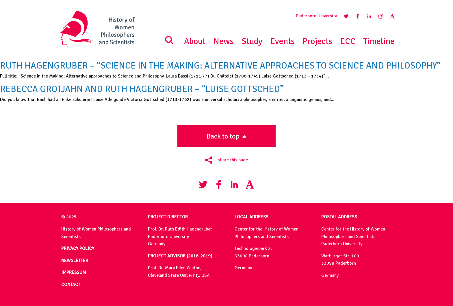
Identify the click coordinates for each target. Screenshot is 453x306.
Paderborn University (316, 16)
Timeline (379, 41)
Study (252, 41)
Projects (317, 41)
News (223, 41)
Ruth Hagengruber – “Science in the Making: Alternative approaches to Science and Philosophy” (220, 65)
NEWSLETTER (74, 260)
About (194, 41)
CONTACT (70, 284)
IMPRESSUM (73, 272)
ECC (347, 41)
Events (282, 41)
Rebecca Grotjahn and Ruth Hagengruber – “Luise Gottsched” (142, 89)
